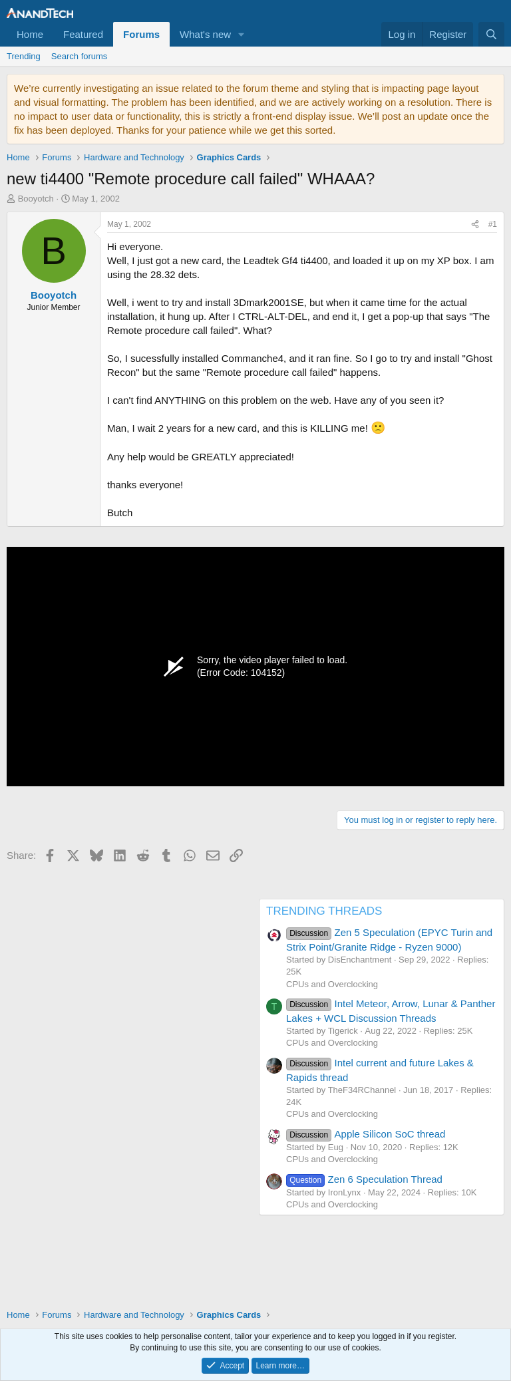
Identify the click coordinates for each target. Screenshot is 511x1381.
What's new (205, 34)
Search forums (79, 56)
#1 (492, 224)
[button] (241, 34)
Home (30, 34)
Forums (141, 34)
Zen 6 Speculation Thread (364, 1179)
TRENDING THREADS (324, 911)
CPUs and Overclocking (332, 984)
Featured (83, 34)
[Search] (491, 34)
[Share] (475, 224)
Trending (24, 56)
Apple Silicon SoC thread (365, 1134)
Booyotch (36, 199)
